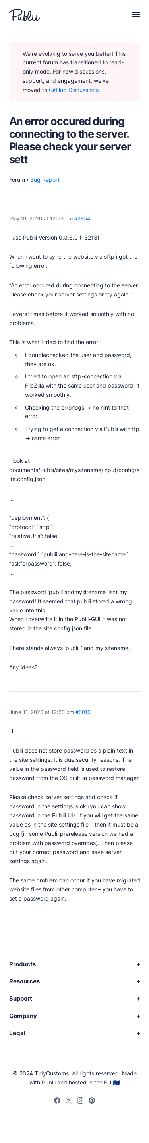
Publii (49, 1082)
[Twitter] (69, 1101)
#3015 (83, 712)
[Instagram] (80, 1101)
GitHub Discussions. (74, 89)
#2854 (82, 219)
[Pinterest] (92, 1101)
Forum (17, 179)
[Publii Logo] (24, 14)
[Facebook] (57, 1101)
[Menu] (132, 15)
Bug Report (45, 179)
